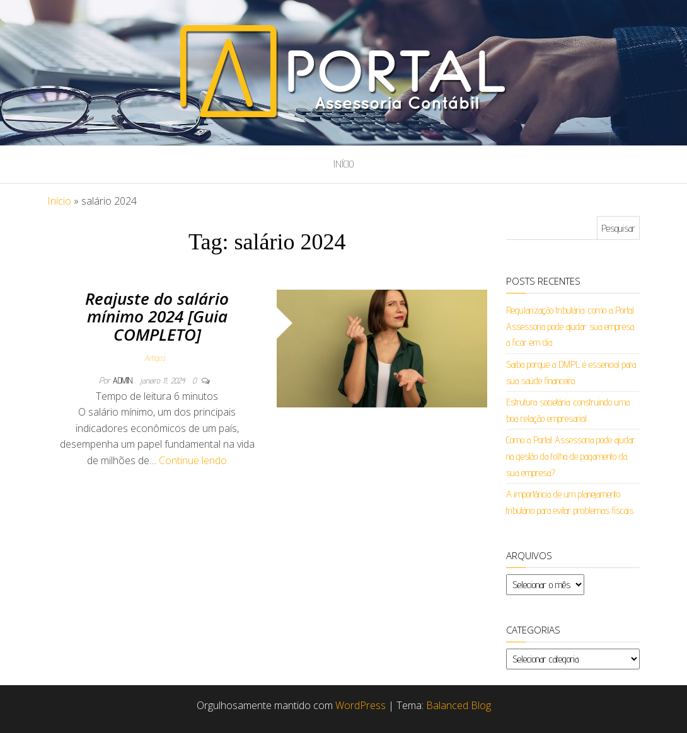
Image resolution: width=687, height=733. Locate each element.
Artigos (154, 358)
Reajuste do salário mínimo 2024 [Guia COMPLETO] (157, 316)
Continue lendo (193, 460)
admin (124, 380)
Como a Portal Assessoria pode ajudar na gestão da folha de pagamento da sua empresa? (570, 456)
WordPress (360, 705)
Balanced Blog (458, 705)
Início (343, 164)
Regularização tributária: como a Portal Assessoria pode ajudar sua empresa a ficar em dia (570, 326)
